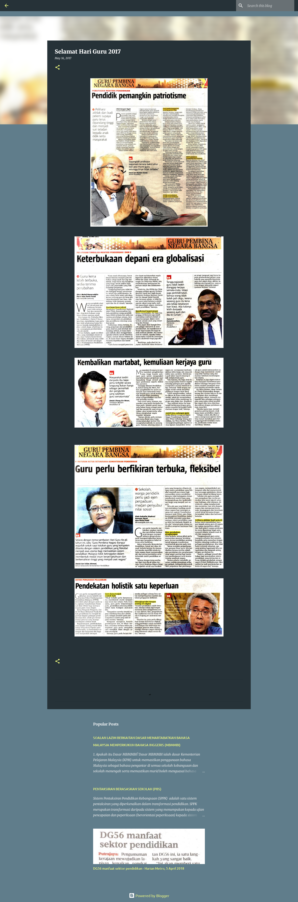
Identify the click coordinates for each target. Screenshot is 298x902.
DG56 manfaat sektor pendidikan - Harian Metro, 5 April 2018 (138, 868)
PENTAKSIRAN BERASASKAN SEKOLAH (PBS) (127, 789)
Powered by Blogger (149, 895)
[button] (57, 68)
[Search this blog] (269, 5)
